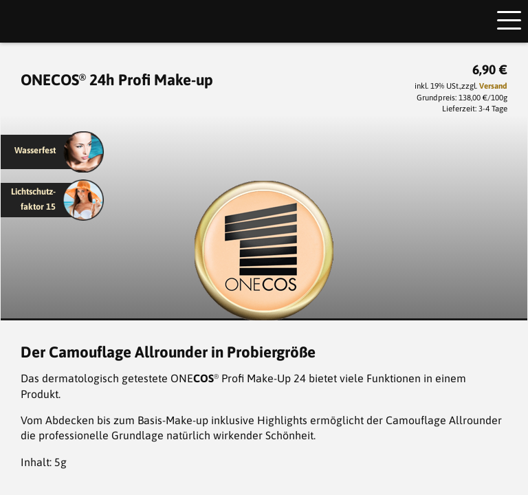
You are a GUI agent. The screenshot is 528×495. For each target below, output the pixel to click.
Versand (493, 85)
